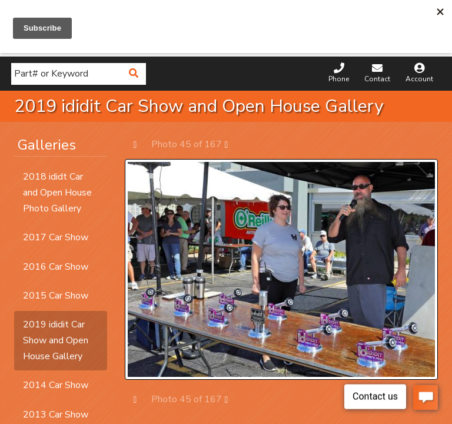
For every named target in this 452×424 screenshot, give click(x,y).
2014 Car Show (55, 385)
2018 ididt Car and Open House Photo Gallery (57, 192)
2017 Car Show (55, 237)
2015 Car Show (55, 295)
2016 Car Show (55, 266)
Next (232, 144)
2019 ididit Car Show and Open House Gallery (55, 340)
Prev (141, 144)
